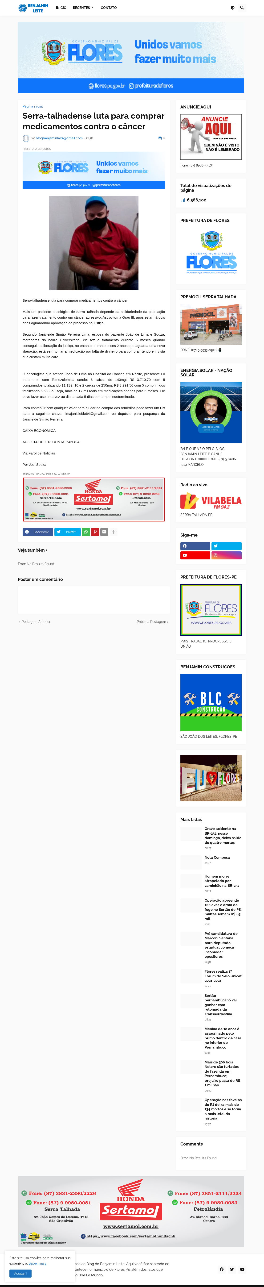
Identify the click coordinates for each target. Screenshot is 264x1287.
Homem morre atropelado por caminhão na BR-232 (222, 881)
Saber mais (37, 1263)
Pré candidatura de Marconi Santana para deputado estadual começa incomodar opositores (221, 945)
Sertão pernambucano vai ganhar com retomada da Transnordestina (221, 1005)
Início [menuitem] (61, 8)
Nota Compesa (217, 857)
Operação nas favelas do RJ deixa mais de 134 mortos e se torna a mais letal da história (223, 1109)
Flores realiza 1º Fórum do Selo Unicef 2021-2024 (223, 976)
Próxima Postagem (151, 622)
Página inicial (33, 106)
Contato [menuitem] (109, 8)
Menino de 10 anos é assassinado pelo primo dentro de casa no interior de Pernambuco (223, 1038)
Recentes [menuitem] (81, 8)
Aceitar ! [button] (20, 1273)
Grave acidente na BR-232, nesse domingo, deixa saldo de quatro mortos (223, 836)
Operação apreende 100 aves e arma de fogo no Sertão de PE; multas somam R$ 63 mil (223, 909)
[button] (232, 8)
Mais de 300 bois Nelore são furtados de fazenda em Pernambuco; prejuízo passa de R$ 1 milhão (222, 1073)
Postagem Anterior (36, 622)
